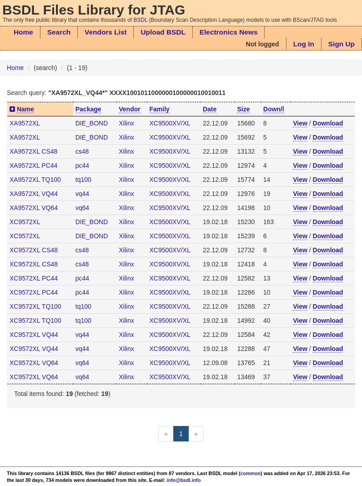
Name (25, 109)
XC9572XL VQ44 (34, 334)
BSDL (141, 20)
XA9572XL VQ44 (34, 193)
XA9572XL (25, 123)
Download (328, 123)
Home (23, 32)
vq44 (82, 193)
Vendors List (105, 32)
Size (243, 109)
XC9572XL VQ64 (34, 362)
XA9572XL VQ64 (34, 207)
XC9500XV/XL (170, 123)
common (251, 473)
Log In (303, 44)
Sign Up (341, 44)
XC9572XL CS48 (34, 250)
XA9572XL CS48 (33, 151)
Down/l (273, 109)
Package (88, 109)
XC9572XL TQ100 (35, 306)
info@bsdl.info (184, 480)
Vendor (129, 109)
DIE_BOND (91, 123)
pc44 (82, 165)
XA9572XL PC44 (33, 165)
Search (58, 32)
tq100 (83, 179)
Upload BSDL (163, 32)
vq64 (82, 207)
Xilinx (126, 123)
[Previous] (166, 433)
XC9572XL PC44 (34, 278)
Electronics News (228, 32)
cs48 (82, 151)
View (300, 123)
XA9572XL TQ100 (35, 179)
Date (209, 109)
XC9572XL (25, 221)
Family (160, 109)
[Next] (196, 433)
